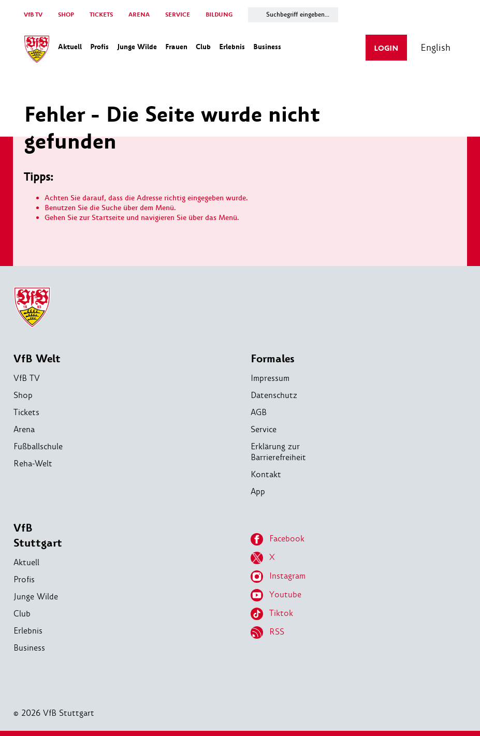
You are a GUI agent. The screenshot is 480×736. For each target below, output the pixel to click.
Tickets (26, 412)
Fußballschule (38, 446)
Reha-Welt (32, 463)
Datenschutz (274, 395)
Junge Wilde (35, 596)
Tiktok (272, 614)
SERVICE (177, 15)
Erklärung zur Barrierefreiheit (278, 452)
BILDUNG (219, 15)
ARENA (139, 15)
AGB (259, 412)
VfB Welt (37, 358)
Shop (23, 395)
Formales (273, 358)
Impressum (270, 378)
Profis (24, 579)
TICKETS (101, 15)
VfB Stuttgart (37, 536)
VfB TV (33, 15)
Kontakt (266, 474)
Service (264, 429)
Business (29, 647)
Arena (24, 429)
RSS (267, 632)
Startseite (108, 218)
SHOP (66, 15)
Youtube (276, 595)
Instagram (278, 576)
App (258, 491)
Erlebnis (27, 630)
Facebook (277, 539)
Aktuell (26, 562)
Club (22, 613)
